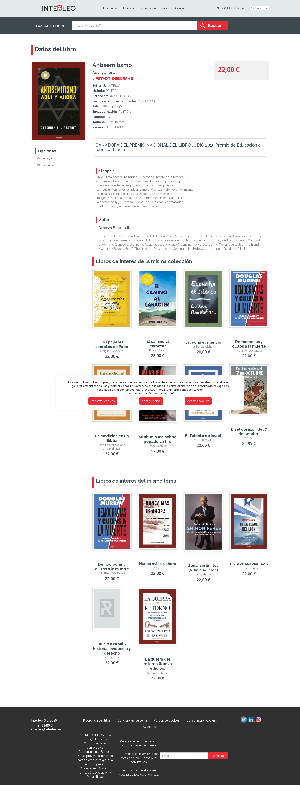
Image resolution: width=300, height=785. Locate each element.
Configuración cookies (201, 720)
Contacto (181, 8)
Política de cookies (166, 720)
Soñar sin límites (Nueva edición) (203, 567)
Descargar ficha (48, 158)
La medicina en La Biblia (112, 438)
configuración (151, 401)
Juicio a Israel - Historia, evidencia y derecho (112, 648)
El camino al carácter (157, 343)
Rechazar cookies (103, 401)
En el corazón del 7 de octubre (249, 431)
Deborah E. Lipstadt (114, 228)
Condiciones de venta (132, 720)
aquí (171, 393)
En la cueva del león (249, 564)
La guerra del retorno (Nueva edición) (158, 664)
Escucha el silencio (203, 342)
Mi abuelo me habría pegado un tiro (157, 439)
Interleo (110, 8)
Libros (128, 8)
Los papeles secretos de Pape (111, 344)
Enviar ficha (45, 165)
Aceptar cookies (198, 401)
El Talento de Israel (203, 435)
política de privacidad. (144, 774)
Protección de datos (96, 720)
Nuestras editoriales (154, 8)
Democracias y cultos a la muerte (249, 343)
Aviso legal (150, 726)
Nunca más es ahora (157, 563)
